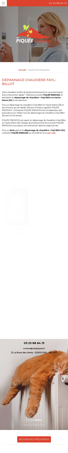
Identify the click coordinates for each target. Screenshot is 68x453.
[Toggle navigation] (3, 3)
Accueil (22, 70)
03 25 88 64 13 (58, 3)
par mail (51, 133)
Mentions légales (39, 425)
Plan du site (27, 425)
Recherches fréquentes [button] (34, 439)
